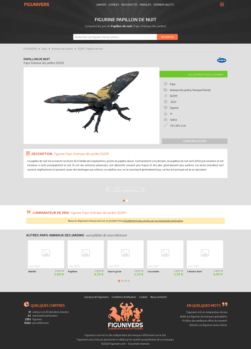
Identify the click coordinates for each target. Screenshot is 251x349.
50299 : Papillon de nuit (90, 48)
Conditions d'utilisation (124, 296)
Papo (44, 48)
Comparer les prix (194, 141)
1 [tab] (124, 201)
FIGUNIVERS (30, 48)
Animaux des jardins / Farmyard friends (187, 90)
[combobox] (125, 37)
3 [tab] (125, 281)
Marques (145, 4)
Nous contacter (158, 296)
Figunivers (38, 4)
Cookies (143, 296)
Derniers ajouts (164, 4)
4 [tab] (128, 281)
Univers (101, 4)
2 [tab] (127, 201)
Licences (114, 4)
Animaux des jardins (62, 48)
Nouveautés (129, 4)
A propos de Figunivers (96, 296)
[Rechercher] (167, 37)
